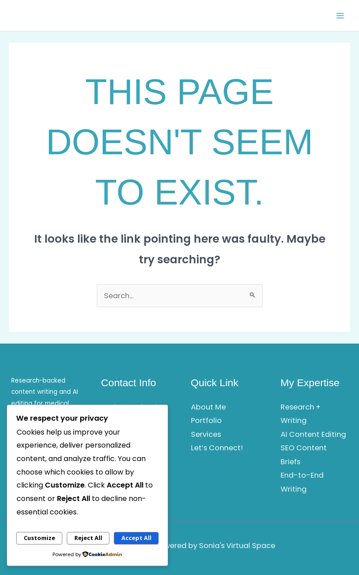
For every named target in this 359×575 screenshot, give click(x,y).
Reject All (88, 538)
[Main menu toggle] (340, 15)
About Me (208, 407)
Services (206, 434)
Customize (39, 538)
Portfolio (206, 420)
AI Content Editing (313, 434)
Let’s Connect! (217, 448)
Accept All (136, 538)
